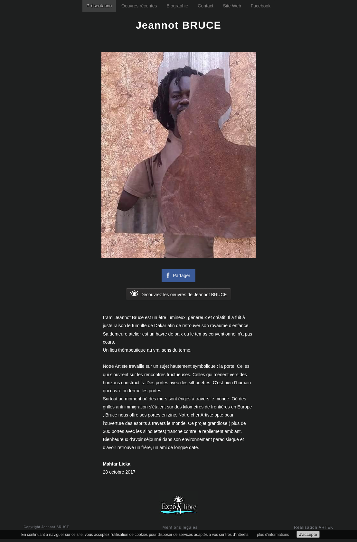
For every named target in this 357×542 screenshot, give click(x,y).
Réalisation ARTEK (313, 527)
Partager (177, 275)
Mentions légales (180, 527)
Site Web (232, 5)
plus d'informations (273, 534)
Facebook (260, 5)
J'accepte (308, 534)
